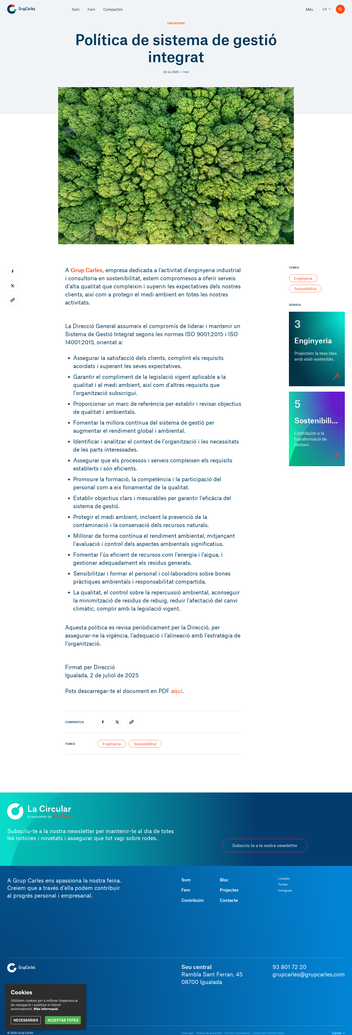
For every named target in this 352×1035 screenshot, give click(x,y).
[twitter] (117, 722)
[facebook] (102, 722)
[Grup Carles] (29, 9)
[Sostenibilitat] (317, 429)
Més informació (46, 1009)
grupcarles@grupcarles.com (309, 974)
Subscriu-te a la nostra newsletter (264, 845)
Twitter (283, 884)
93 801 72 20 (289, 966)
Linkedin (284, 878)
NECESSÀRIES (25, 1020)
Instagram (285, 890)
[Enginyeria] (317, 349)
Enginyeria (176, 23)
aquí (176, 690)
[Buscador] (340, 9)
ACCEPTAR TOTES (62, 1020)
